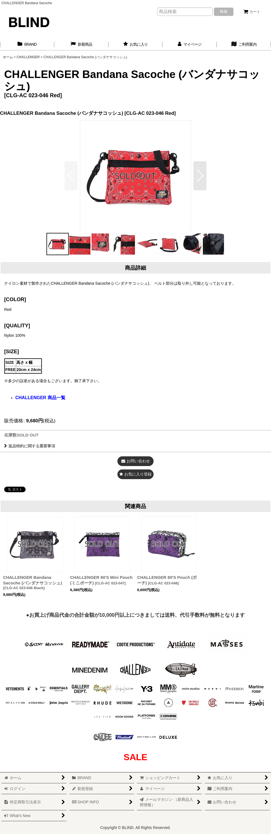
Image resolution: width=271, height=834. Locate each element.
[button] (199, 175)
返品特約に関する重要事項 (29, 446)
